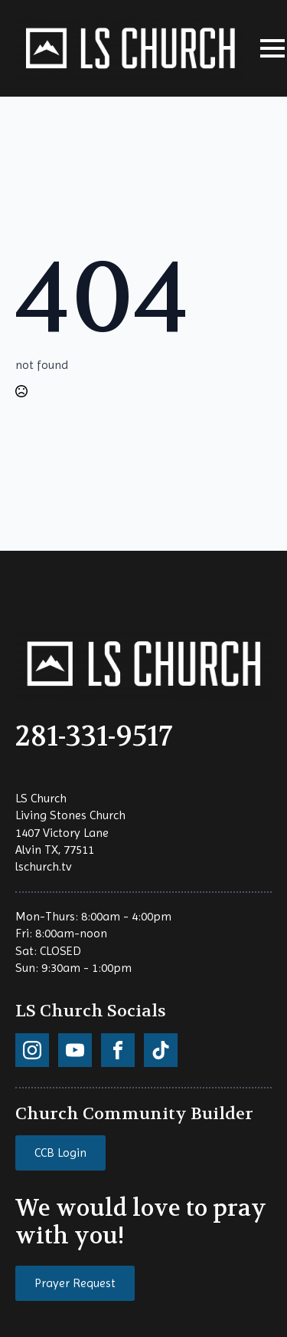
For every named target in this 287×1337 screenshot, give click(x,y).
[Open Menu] (272, 48)
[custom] (32, 1050)
